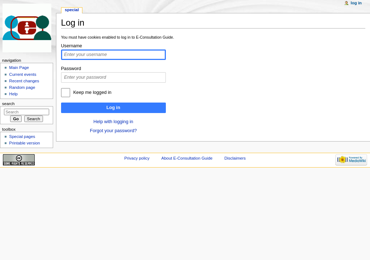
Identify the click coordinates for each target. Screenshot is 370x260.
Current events (22, 74)
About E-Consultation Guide (187, 158)
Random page (22, 87)
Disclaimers (235, 158)
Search (8, 103)
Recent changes (24, 81)
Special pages (22, 136)
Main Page (19, 67)
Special (72, 10)
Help (13, 94)
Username (71, 45)
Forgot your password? (113, 130)
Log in (113, 107)
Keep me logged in (92, 92)
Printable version (24, 143)
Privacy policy (137, 158)
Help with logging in (113, 121)
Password (71, 68)
